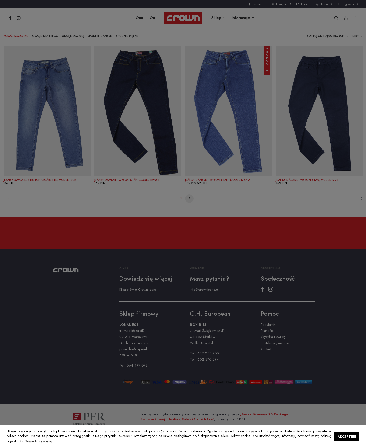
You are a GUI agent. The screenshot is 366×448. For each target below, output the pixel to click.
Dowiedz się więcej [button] (38, 441)
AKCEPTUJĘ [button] (347, 436)
